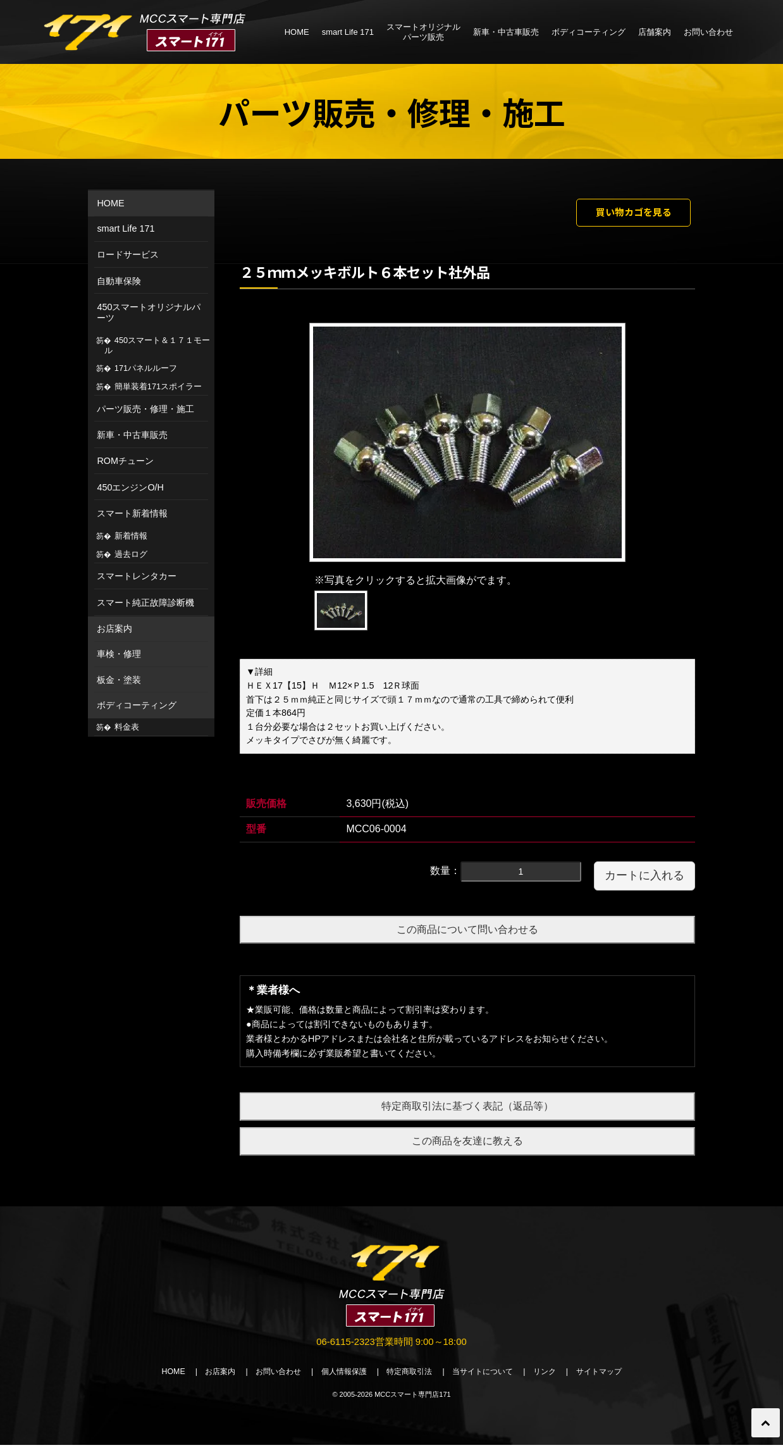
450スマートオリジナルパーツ (148, 312)
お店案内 (114, 628)
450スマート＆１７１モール (157, 345)
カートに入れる (644, 878)
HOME (297, 32)
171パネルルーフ (145, 368)
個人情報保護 (339, 1377)
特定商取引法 (410, 1377)
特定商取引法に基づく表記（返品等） (467, 1109)
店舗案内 (654, 32)
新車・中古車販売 (506, 32)
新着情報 (130, 536)
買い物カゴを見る (623, 214)
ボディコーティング (589, 32)
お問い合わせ (708, 32)
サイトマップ (613, 1377)
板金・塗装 (119, 680)
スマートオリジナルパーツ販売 (423, 32)
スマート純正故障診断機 (145, 602)
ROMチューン (125, 461)
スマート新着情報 (132, 513)
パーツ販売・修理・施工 (145, 409)
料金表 (126, 727)
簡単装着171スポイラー (158, 386)
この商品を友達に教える (467, 1144)
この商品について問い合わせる (467, 932)
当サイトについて (489, 1377)
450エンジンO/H (130, 487)
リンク (555, 1377)
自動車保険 (119, 281)
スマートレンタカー (136, 576)
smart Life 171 (348, 32)
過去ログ (130, 554)
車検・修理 (119, 654)
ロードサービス (128, 254)
